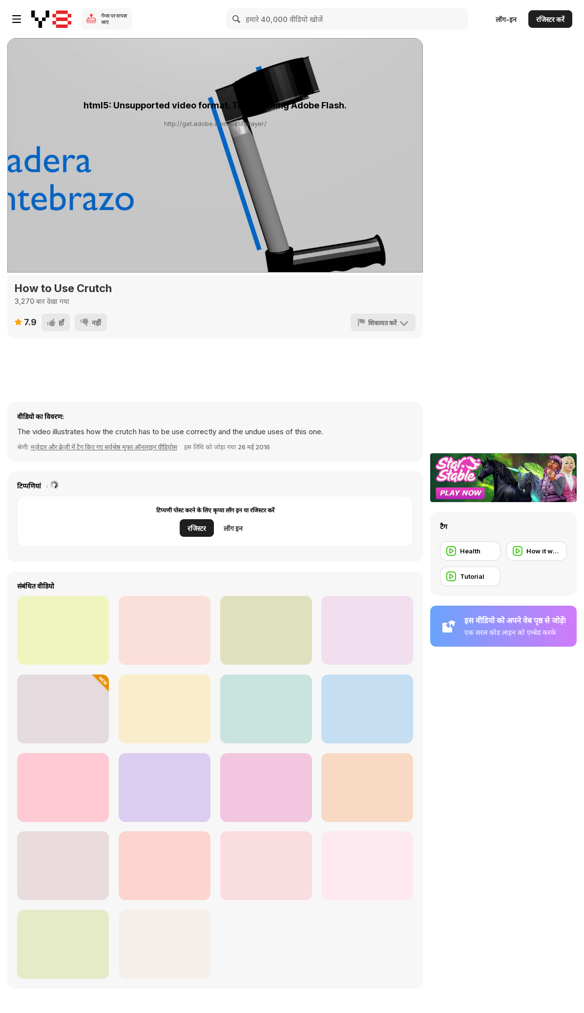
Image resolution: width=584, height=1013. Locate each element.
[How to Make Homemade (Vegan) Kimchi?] (164, 865)
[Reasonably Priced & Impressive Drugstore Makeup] (367, 709)
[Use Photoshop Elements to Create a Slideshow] (367, 865)
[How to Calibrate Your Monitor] (164, 944)
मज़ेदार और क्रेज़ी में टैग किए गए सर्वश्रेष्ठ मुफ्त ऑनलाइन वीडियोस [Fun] (104, 447)
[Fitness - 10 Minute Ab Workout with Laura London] (63, 787)
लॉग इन (233, 528)
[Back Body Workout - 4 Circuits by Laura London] (367, 787)
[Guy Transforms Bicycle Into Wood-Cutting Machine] (63, 709)
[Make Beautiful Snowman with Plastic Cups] (164, 787)
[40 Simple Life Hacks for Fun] (266, 865)
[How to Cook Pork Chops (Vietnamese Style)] (266, 709)
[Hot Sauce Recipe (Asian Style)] (164, 709)
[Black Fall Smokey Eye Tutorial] (63, 865)
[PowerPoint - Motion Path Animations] (164, 630)
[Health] (470, 551)
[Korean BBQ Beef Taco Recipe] (266, 787)
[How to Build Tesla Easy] (367, 630)
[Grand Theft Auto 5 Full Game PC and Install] (63, 630)
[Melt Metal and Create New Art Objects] (266, 630)
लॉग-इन (506, 19)
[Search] (237, 19)
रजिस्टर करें (550, 19)
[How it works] (536, 551)
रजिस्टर (197, 528)
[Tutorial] (470, 576)
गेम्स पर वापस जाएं (114, 19)
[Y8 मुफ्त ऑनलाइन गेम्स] (51, 19)
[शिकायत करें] (383, 322)
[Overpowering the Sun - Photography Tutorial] (63, 944)
